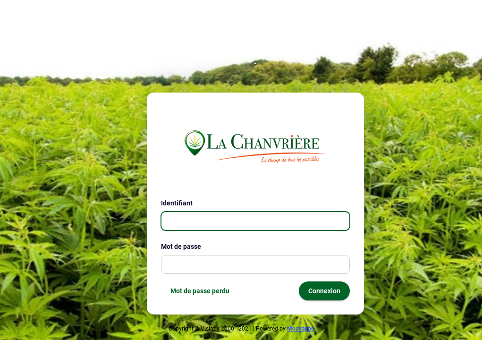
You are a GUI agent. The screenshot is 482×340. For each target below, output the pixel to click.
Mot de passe (185, 246)
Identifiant (180, 203)
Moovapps (300, 328)
